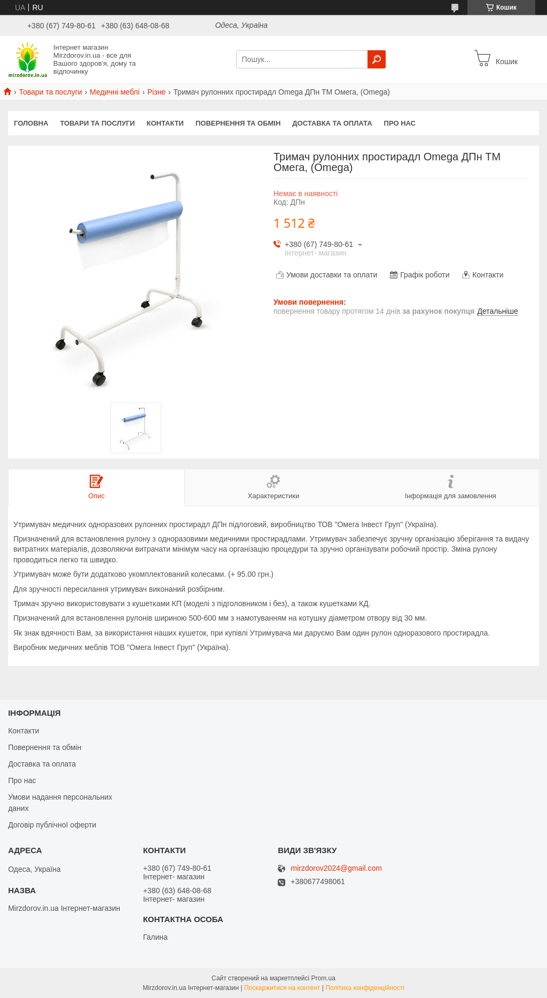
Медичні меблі (114, 92)
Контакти (165, 123)
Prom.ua (323, 978)
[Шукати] (377, 59)
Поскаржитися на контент (282, 988)
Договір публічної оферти (52, 825)
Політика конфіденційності (364, 988)
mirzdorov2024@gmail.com (336, 868)
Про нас (400, 123)
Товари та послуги (50, 92)
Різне (156, 92)
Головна (31, 123)
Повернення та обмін (238, 123)
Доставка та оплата (332, 123)
